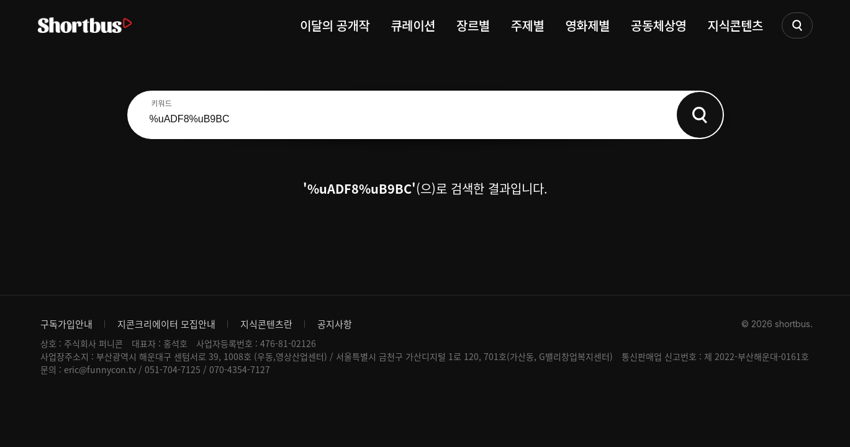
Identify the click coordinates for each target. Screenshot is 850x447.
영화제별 (587, 25)
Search (700, 115)
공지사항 (334, 324)
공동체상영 (659, 25)
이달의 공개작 (335, 25)
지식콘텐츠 (736, 25)
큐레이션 (413, 25)
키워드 (161, 103)
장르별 (473, 25)
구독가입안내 (66, 324)
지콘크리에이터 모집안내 (166, 324)
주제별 (528, 25)
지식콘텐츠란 (266, 324)
